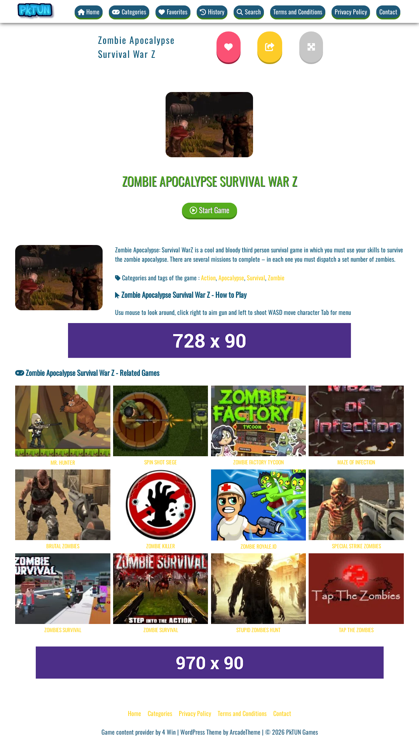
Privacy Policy (351, 11)
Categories (160, 713)
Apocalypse (231, 277)
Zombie (276, 277)
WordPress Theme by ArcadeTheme (220, 732)
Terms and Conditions (297, 11)
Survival (256, 277)
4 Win (169, 732)
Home (134, 713)
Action (208, 277)
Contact (388, 11)
